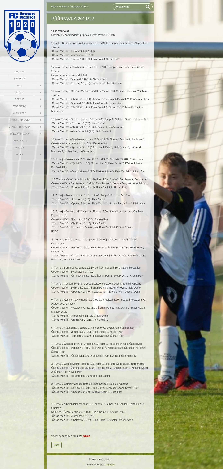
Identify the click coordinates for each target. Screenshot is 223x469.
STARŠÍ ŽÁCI (19, 106)
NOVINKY (19, 71)
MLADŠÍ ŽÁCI (20, 113)
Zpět (56, 445)
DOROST (19, 99)
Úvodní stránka (58, 6)
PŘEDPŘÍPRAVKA (19, 133)
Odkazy (19, 147)
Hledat (148, 6)
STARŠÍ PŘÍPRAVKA (19, 120)
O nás (19, 154)
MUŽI (19, 85)
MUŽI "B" (19, 92)
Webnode (110, 464)
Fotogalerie (19, 140)
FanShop (19, 78)
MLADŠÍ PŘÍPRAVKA (19, 127)
